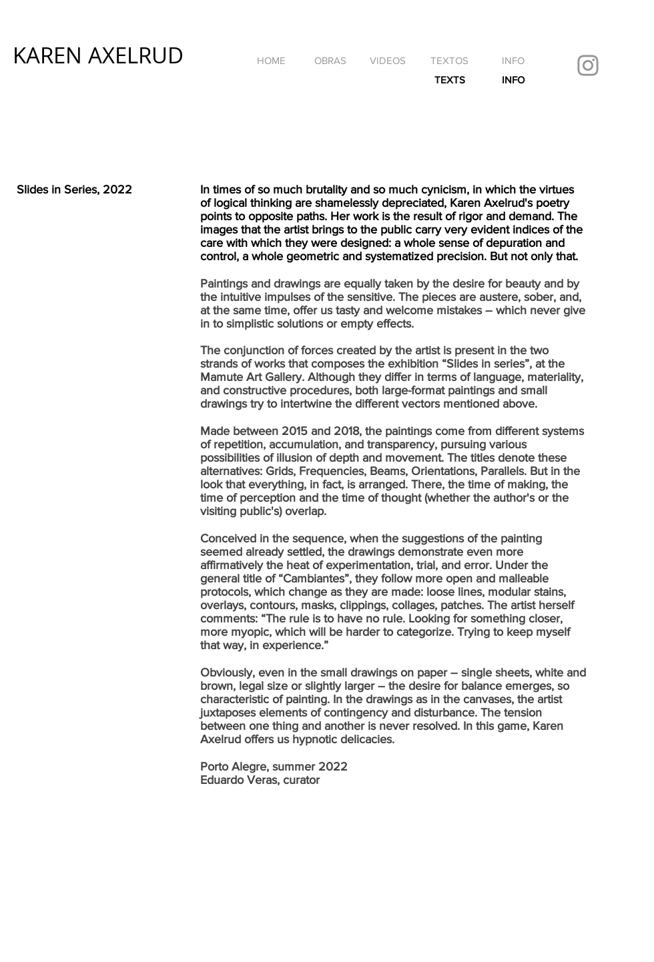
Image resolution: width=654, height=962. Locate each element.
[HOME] (271, 60)
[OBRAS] (330, 60)
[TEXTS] (449, 79)
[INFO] (513, 60)
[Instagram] (588, 65)
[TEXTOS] (449, 60)
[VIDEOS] (387, 60)
